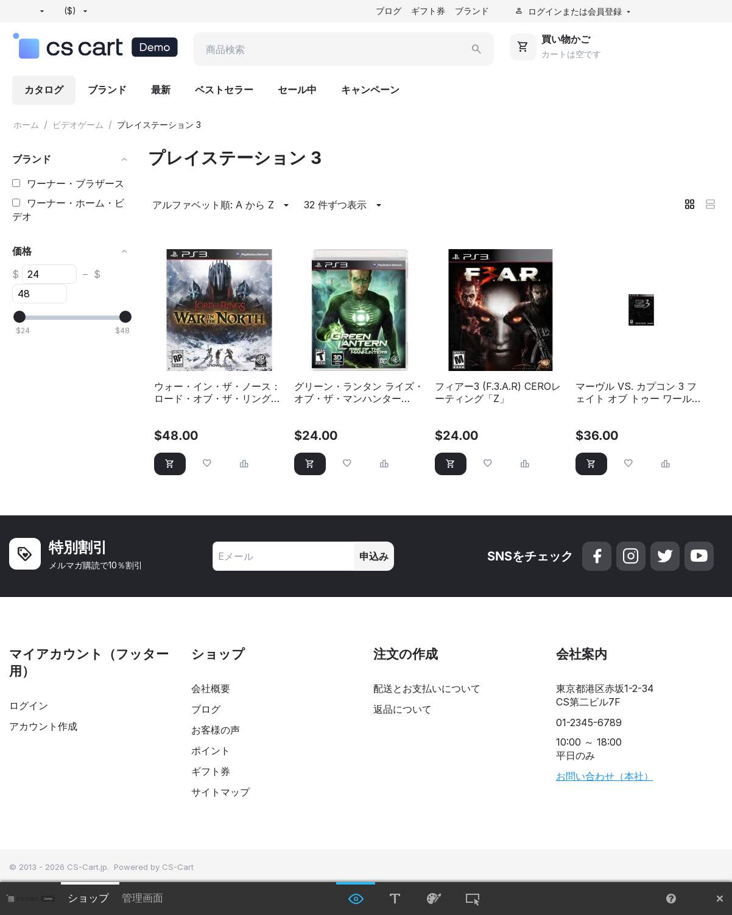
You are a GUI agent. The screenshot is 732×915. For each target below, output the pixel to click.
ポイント (210, 750)
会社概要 (210, 688)
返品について (402, 709)
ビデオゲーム (78, 125)
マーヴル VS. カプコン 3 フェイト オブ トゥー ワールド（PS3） (638, 393)
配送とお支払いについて (426, 688)
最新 (161, 90)
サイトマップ (220, 792)
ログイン (28, 705)
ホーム (26, 125)
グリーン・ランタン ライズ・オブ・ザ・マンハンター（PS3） (359, 393)
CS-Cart (178, 867)
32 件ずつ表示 (344, 206)
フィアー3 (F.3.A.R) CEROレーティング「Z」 (498, 393)
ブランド (472, 10)
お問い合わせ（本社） (604, 776)
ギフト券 (428, 10)
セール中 (297, 90)
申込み (374, 556)
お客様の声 (215, 730)
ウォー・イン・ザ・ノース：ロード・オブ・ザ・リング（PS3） (217, 393)
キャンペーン (370, 90)
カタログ (43, 90)
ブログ (388, 10)
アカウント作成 (43, 726)
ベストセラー (224, 90)
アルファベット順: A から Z (222, 206)
